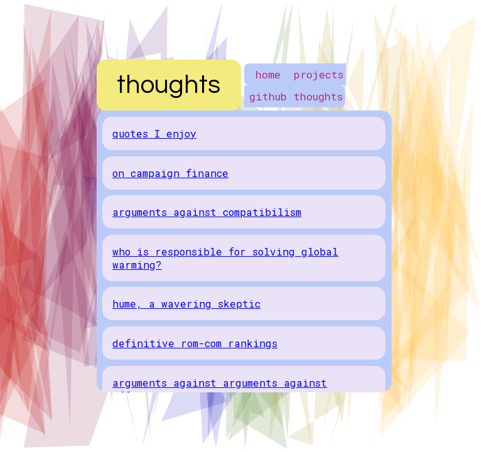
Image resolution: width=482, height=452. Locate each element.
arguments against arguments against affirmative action (219, 389)
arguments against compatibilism (206, 211)
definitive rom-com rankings (194, 343)
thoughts (318, 96)
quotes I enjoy (154, 133)
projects (319, 74)
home (268, 74)
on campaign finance (170, 173)
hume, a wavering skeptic (186, 303)
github (268, 96)
